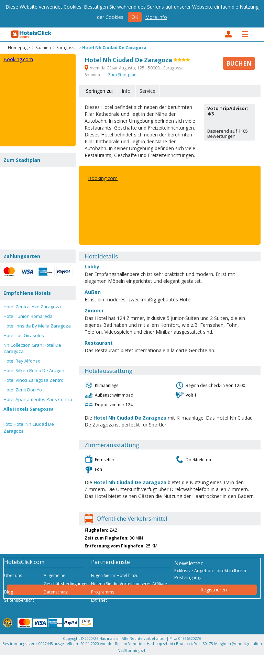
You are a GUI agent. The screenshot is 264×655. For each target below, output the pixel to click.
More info (156, 17)
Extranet (99, 600)
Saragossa (66, 48)
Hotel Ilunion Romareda (28, 316)
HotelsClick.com (31, 34)
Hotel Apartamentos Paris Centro (37, 399)
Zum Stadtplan (122, 75)
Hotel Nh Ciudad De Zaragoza (114, 48)
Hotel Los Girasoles (23, 335)
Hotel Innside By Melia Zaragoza (37, 326)
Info (126, 91)
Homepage (19, 48)
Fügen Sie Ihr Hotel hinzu (115, 575)
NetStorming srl (131, 650)
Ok (134, 17)
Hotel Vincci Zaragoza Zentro (33, 380)
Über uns (13, 575)
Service (147, 91)
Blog (8, 592)
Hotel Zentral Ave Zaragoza (32, 306)
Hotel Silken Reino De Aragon (33, 370)
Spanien (43, 48)
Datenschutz (56, 592)
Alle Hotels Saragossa (28, 409)
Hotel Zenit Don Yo (22, 390)
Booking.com (103, 178)
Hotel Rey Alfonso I (23, 361)
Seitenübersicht (19, 600)
